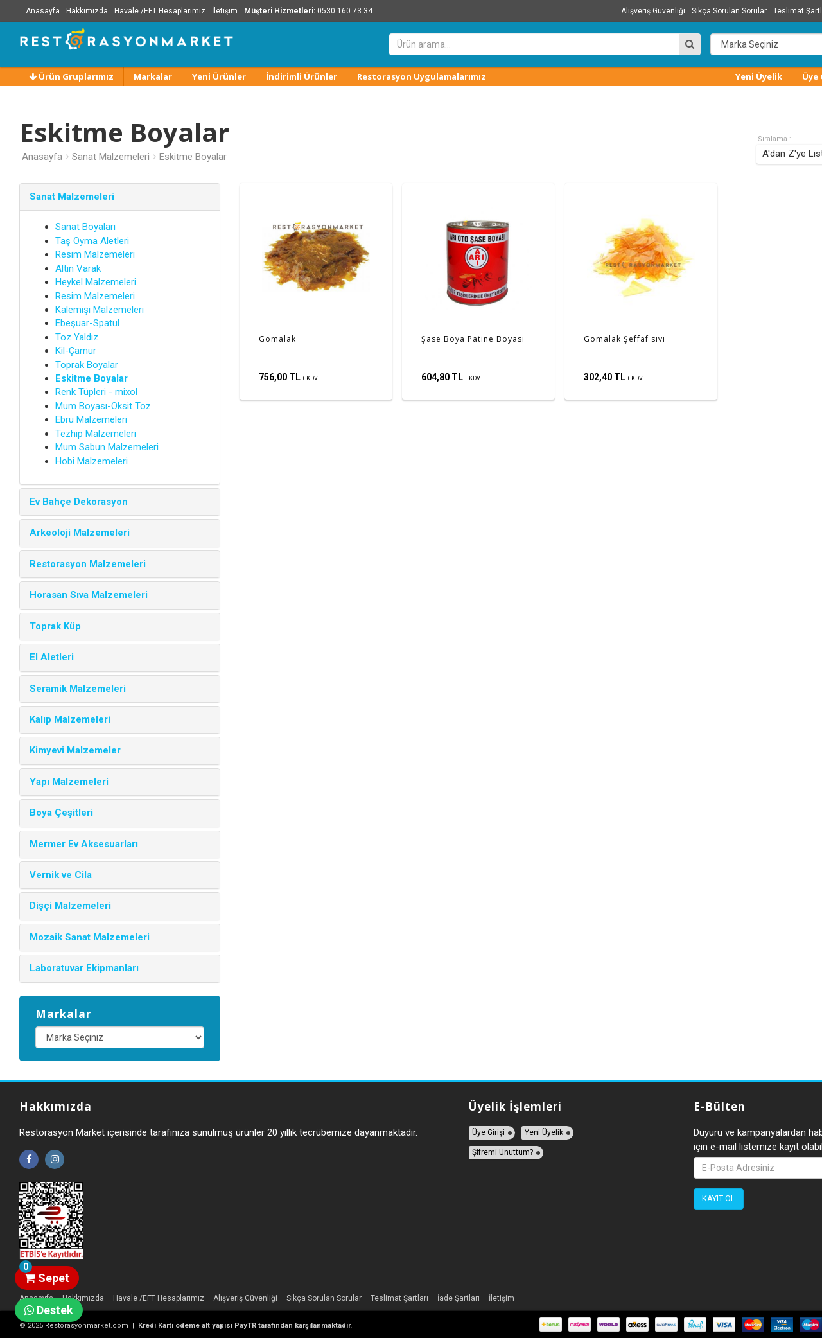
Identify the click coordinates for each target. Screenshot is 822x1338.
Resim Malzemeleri (95, 254)
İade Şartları (458, 1298)
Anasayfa (43, 10)
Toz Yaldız (76, 337)
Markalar (153, 76)
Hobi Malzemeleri (91, 461)
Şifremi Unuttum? (502, 1152)
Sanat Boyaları (85, 227)
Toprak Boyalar (86, 365)
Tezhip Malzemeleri (95, 433)
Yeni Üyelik (758, 76)
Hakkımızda (87, 10)
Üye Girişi (488, 1132)
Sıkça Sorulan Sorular (729, 10)
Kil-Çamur (75, 351)
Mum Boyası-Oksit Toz (103, 406)
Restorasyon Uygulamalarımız (421, 76)
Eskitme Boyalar (193, 157)
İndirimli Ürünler (301, 76)
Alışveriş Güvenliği (653, 10)
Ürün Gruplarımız (71, 76)
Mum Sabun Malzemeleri (107, 447)
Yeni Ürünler (219, 76)
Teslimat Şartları (399, 1298)
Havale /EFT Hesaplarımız (160, 10)
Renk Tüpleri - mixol (96, 392)
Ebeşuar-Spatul (87, 323)
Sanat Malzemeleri (111, 157)
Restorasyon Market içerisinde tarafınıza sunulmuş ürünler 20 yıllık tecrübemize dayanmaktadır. (218, 1132)
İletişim (225, 10)
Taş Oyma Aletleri (92, 241)
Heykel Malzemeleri (95, 282)
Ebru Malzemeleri (91, 419)
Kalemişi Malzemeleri (99, 309)
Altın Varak (78, 268)
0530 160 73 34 (308, 10)
